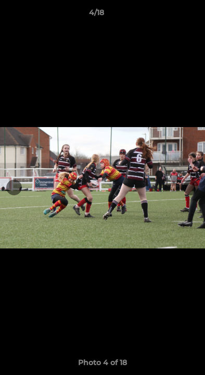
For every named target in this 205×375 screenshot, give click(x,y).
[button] (167, 15)
